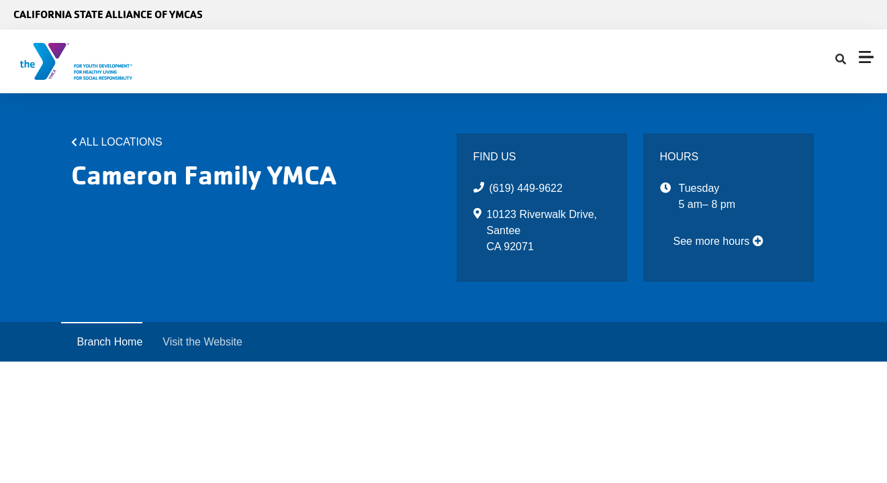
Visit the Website (202, 341)
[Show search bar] (840, 59)
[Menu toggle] (866, 57)
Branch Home (110, 341)
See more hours (718, 241)
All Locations (120, 142)
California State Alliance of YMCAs (108, 14)
